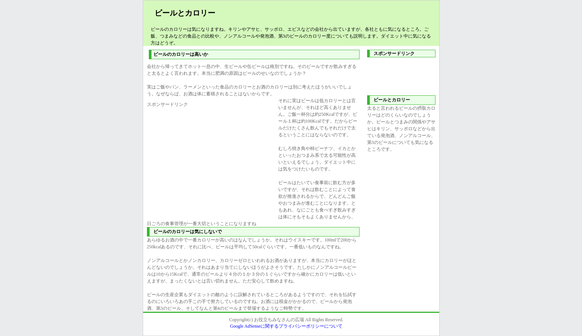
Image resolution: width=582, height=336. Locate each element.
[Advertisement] (210, 161)
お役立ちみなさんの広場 (279, 319)
